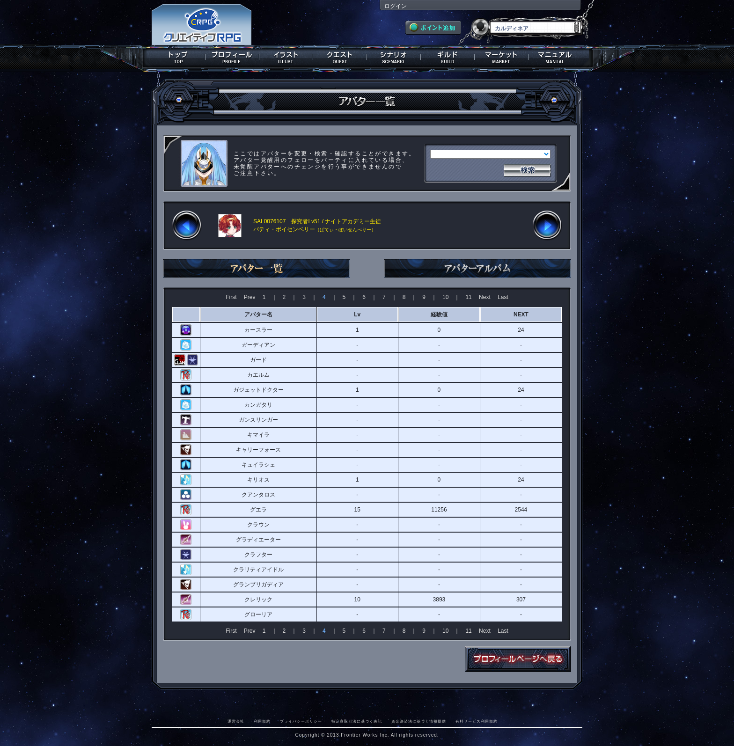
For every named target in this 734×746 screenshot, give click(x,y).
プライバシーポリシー (301, 721)
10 (445, 297)
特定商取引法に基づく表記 (356, 721)
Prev (250, 297)
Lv (357, 314)
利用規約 (262, 721)
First (231, 297)
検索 (527, 169)
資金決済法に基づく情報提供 (418, 721)
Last (503, 297)
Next (485, 297)
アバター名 (258, 314)
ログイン (395, 6)
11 (468, 297)
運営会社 (236, 721)
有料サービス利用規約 (476, 721)
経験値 (439, 314)
